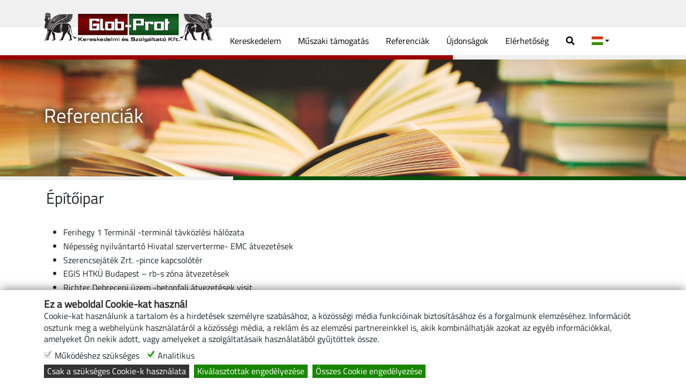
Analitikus (176, 355)
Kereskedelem (255, 40)
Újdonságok (467, 40)
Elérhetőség (527, 40)
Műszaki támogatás (333, 40)
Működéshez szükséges (97, 355)
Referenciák (407, 40)
